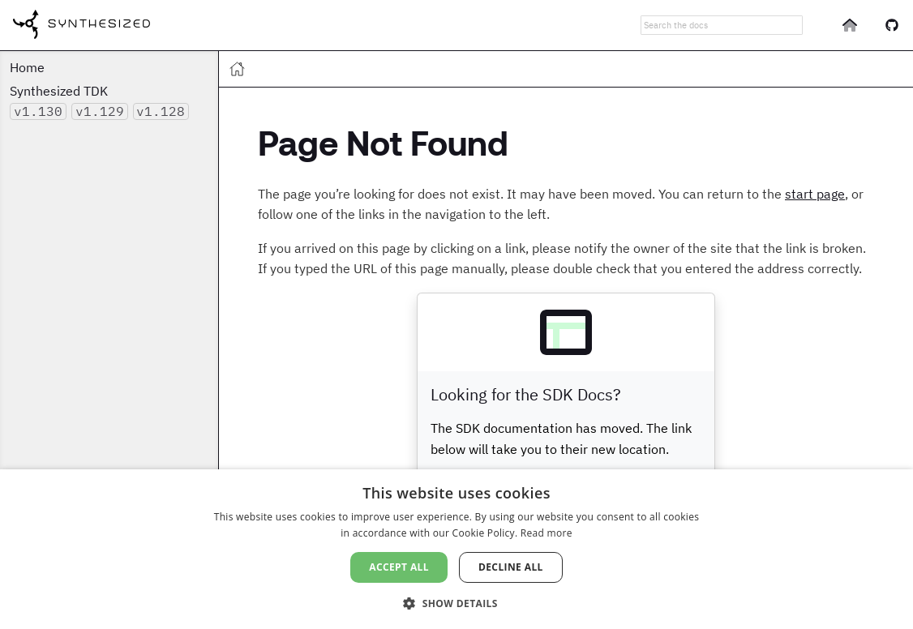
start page (815, 194)
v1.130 (38, 111)
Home (27, 67)
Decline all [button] (510, 567)
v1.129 (99, 111)
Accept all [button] (399, 567)
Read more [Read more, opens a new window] (546, 533)
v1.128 (160, 111)
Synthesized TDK (59, 91)
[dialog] (456, 549)
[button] (456, 602)
